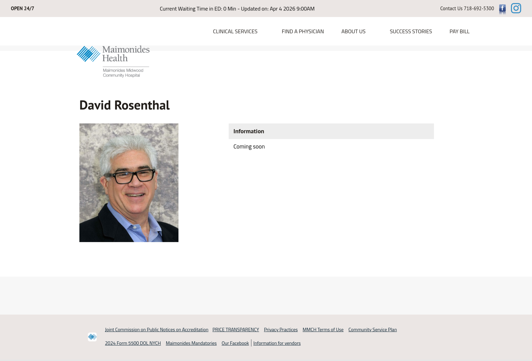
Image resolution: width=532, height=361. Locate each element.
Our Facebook (235, 343)
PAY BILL (460, 31)
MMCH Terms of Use (323, 329)
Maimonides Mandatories (191, 343)
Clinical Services (235, 31)
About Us (353, 31)
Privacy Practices (281, 329)
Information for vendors (277, 343)
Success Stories (411, 31)
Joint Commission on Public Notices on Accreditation (157, 329)
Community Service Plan (372, 329)
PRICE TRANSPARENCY (235, 329)
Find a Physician (303, 31)
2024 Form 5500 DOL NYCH (133, 343)
